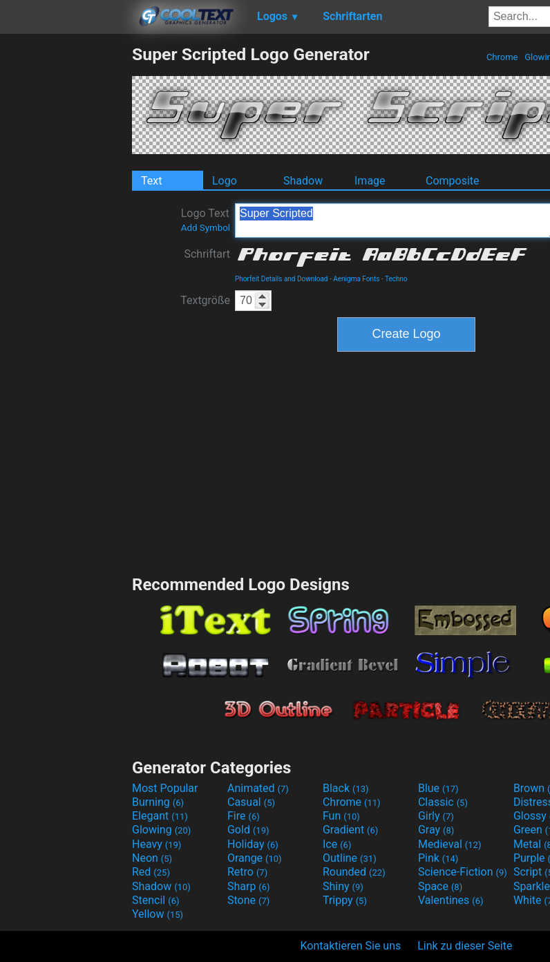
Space (440, 886)
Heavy (156, 844)
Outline (350, 858)
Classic (443, 802)
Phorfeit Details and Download (281, 279)
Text (151, 180)
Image (370, 180)
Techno (396, 279)
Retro (247, 871)
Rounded (354, 871)
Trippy (345, 900)
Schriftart (207, 254)
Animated (258, 788)
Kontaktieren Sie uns (351, 945)
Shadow (303, 180)
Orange (254, 858)
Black (346, 788)
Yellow (157, 914)
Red (151, 871)
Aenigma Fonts (356, 279)
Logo (224, 180)
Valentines (451, 900)
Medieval (450, 844)
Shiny (343, 886)
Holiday (252, 844)
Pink (438, 858)
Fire (243, 815)
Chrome (502, 57)
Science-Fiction (462, 871)
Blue (438, 788)
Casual (251, 802)
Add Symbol (205, 228)
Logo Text (205, 220)
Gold (248, 829)
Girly (436, 815)
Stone (248, 900)
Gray (436, 829)
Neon (152, 858)
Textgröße (205, 300)
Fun (341, 815)
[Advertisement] (65, 251)
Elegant (160, 815)
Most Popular (165, 788)
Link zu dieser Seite (464, 945)
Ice (337, 844)
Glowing (161, 829)
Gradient (350, 829)
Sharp (248, 886)
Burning (158, 802)
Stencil (155, 900)
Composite (453, 180)
